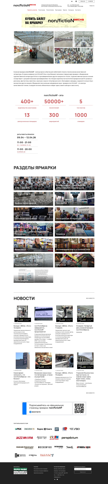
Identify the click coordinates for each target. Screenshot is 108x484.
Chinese (90, 1)
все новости (90, 298)
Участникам (41, 10)
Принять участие (32, 10)
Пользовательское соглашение (40, 468)
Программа (58, 10)
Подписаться (83, 472)
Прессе (65, 10)
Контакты (78, 10)
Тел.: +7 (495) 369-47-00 (59, 475)
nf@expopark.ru (57, 477)
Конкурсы (71, 10)
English (83, 1)
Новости (92, 5)
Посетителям (50, 10)
